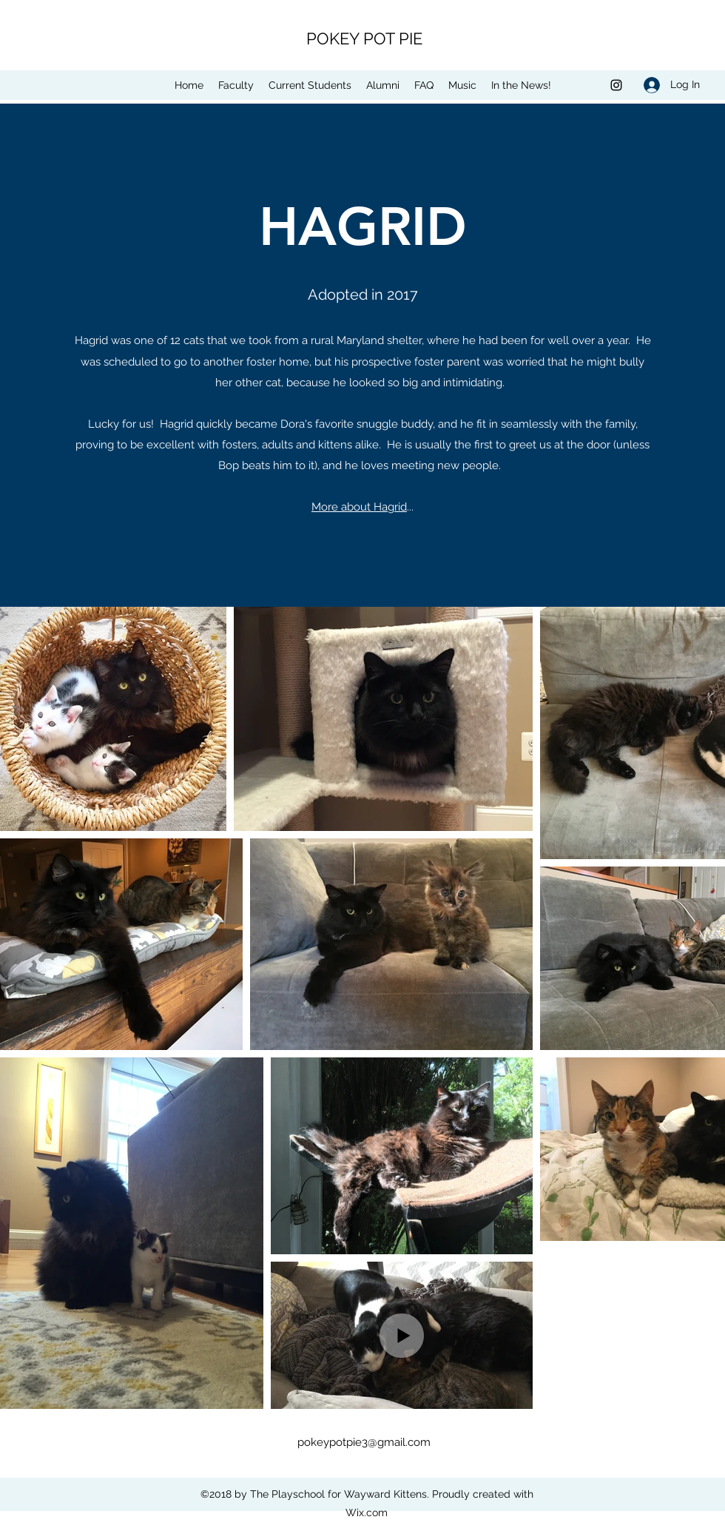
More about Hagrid (359, 507)
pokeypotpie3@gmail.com (364, 1442)
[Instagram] (616, 85)
